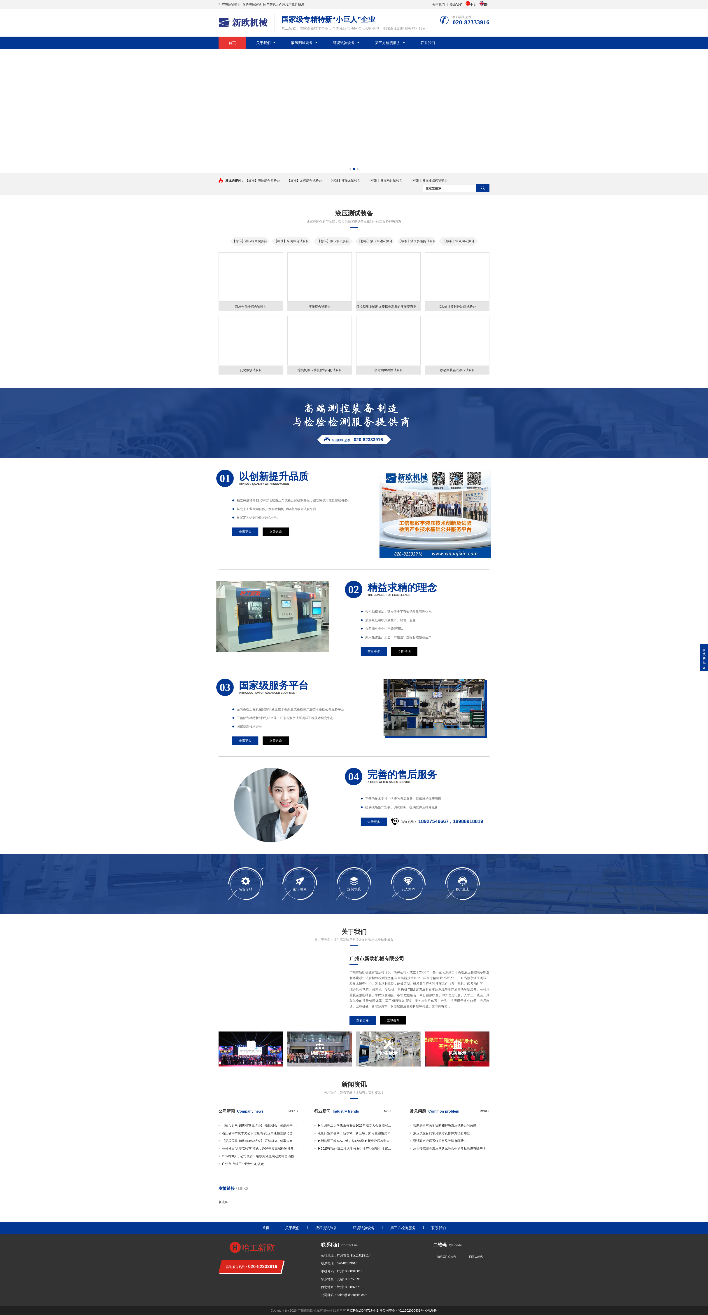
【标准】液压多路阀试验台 (429, 180)
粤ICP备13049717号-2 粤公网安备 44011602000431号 (385, 1310)
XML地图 (430, 1310)
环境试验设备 (344, 43)
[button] (350, 169)
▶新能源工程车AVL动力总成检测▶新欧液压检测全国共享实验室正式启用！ (356, 1141)
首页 (232, 43)
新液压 (223, 1202)
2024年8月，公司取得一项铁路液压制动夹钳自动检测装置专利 (260, 1156)
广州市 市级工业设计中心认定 (243, 1164)
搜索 (482, 188)
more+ (293, 1111)
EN (484, 4)
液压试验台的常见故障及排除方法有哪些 (441, 1133)
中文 (471, 4)
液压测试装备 (302, 43)
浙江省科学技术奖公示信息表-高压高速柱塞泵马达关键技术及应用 (260, 1133)
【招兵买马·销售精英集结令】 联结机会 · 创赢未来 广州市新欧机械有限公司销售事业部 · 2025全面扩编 (260, 1125)
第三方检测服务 (387, 43)
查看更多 (362, 1020)
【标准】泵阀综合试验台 (304, 180)
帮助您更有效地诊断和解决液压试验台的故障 (444, 1125)
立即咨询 (393, 1020)
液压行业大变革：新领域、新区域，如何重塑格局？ (354, 1133)
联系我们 (456, 4)
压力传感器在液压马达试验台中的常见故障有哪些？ (449, 1148)
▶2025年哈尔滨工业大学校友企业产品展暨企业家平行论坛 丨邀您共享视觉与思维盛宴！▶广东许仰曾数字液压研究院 (356, 1148)
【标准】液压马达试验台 (385, 180)
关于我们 (438, 4)
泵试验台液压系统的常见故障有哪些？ (440, 1141)
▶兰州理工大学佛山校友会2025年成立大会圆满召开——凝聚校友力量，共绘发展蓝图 (356, 1125)
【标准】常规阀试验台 (458, 241)
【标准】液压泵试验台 (345, 180)
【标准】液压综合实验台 (262, 180)
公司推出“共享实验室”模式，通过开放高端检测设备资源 (260, 1148)
